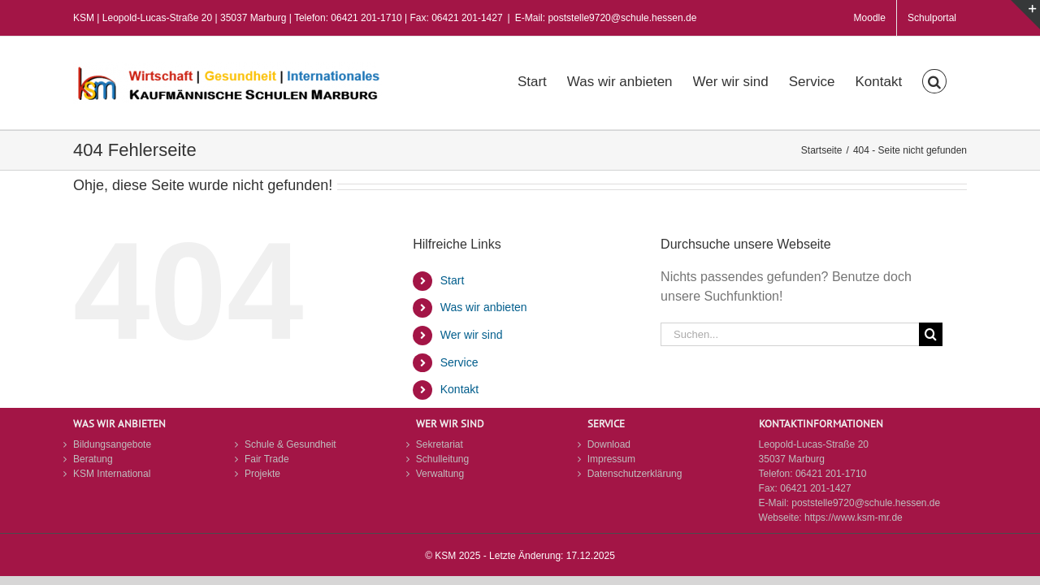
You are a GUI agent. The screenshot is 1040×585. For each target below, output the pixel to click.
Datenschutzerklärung (634, 473)
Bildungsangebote (112, 444)
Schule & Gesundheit (290, 444)
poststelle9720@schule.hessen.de (865, 503)
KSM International (111, 473)
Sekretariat (439, 444)
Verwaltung (440, 473)
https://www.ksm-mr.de (853, 517)
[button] (954, 80)
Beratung (93, 459)
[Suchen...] (790, 334)
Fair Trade (267, 459)
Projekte (262, 473)
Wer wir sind (471, 334)
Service (459, 362)
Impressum (611, 459)
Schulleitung (442, 459)
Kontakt (459, 389)
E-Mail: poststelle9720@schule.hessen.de (606, 18)
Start (452, 280)
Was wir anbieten (483, 307)
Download (608, 444)
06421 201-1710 (830, 473)
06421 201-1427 (815, 488)
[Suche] (930, 334)
